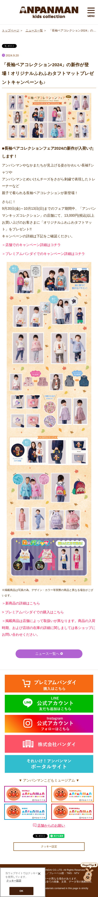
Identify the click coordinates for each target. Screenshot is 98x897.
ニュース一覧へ (49, 654)
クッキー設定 (49, 846)
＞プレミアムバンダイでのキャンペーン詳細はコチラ (43, 254)
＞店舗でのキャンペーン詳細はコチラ (31, 245)
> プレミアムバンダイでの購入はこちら (33, 612)
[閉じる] (39, 873)
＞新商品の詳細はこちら (21, 603)
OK (21, 890)
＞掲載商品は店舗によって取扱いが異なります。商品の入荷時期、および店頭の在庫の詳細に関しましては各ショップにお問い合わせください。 (48, 627)
